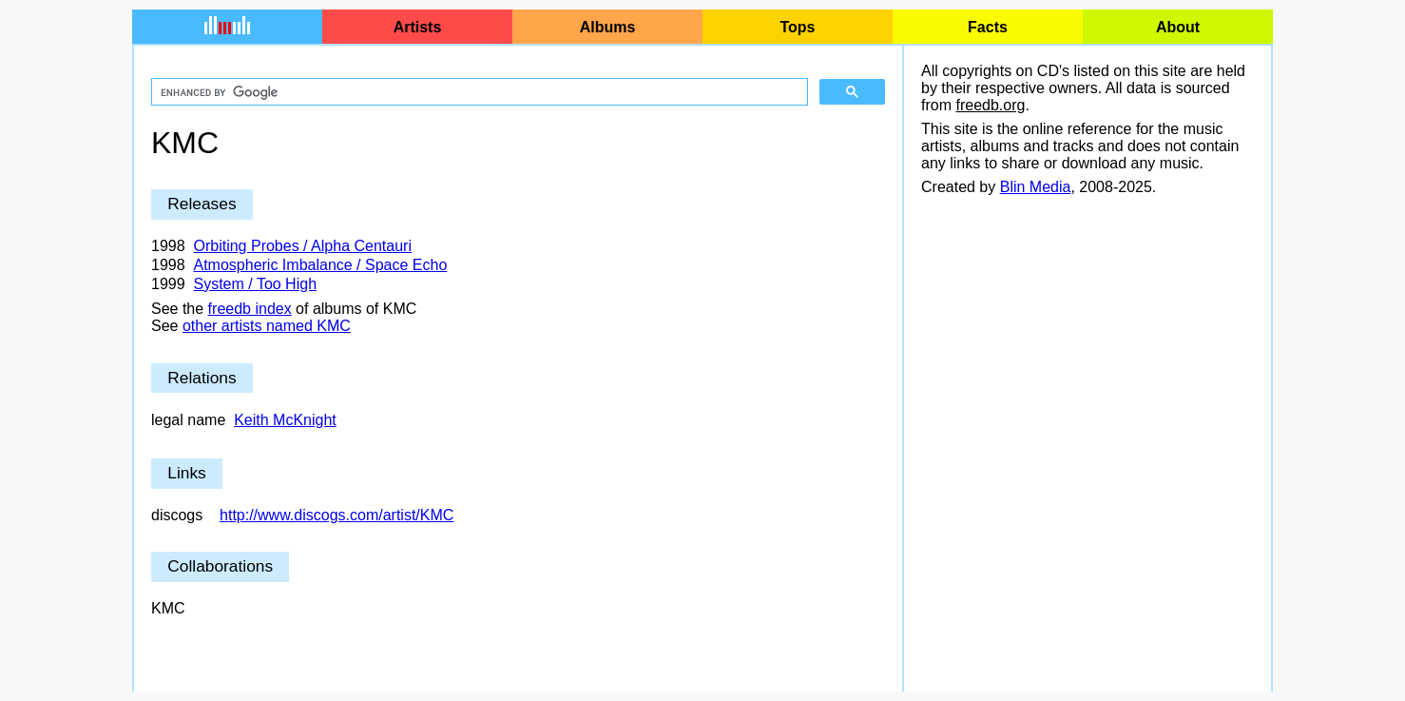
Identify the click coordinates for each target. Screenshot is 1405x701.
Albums (608, 27)
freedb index (250, 309)
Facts (988, 27)
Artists (418, 27)
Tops (797, 27)
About (1178, 27)
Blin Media (1035, 187)
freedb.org (990, 105)
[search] (478, 92)
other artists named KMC (267, 326)
